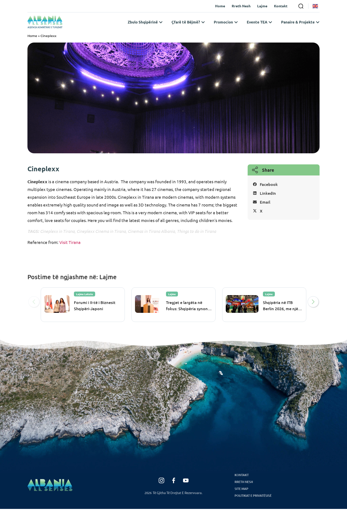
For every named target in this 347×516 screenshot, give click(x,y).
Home (32, 43)
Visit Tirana (69, 249)
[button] (283, 191)
